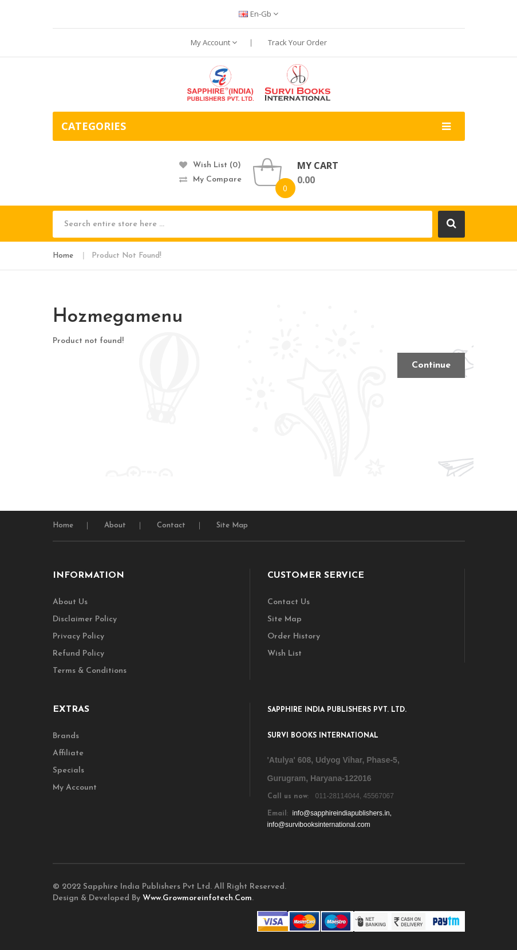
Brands (66, 736)
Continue (431, 365)
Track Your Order (297, 42)
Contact (171, 525)
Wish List (284, 653)
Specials (68, 770)
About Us (70, 602)
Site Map (232, 525)
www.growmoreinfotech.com (197, 898)
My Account (214, 42)
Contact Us (288, 602)
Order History (293, 636)
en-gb (258, 14)
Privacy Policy (78, 636)
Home (63, 255)
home (63, 525)
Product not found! (126, 255)
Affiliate (68, 753)
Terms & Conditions (90, 671)
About (115, 525)
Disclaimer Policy (85, 619)
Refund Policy (78, 653)
